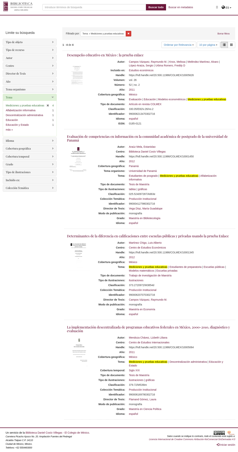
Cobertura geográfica (18, 148)
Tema (9, 97)
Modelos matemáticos (141, 270)
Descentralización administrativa (188, 361)
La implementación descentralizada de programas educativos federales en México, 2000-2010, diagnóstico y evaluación (148, 329)
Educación (150, 99)
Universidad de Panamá (143, 170)
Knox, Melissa (177, 61)
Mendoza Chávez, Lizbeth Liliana (148, 337)
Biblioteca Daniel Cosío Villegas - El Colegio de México (57, 432)
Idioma (10, 140)
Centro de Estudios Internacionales (149, 342)
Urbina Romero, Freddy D (170, 65)
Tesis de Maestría (139, 184)
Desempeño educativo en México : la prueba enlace (105, 55)
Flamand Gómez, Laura (142, 399)
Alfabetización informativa (21, 110)
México (133, 94)
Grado (9, 164)
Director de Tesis (16, 73)
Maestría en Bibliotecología (144, 218)
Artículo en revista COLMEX (145, 104)
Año (8, 81)
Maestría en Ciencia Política (145, 409)
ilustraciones (136, 280)
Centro (10, 66)
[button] (226, 7)
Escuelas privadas (167, 270)
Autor (9, 58)
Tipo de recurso (15, 50)
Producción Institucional (142, 198)
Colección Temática (17, 188)
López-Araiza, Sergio (141, 65)
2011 (132, 89)
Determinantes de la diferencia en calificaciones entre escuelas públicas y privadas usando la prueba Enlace (148, 236)
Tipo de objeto (14, 42)
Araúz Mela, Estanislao (142, 146)
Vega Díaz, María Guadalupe (146, 208)
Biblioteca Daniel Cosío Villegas (147, 151)
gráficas (142, 189)
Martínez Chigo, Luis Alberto (145, 242)
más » (9, 129)
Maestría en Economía (142, 309)
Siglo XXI (134, 370)
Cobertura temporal (17, 156)
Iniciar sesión (226, 444)
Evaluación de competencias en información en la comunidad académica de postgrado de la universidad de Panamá (147, 138)
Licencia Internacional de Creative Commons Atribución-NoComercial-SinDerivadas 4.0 (192, 439)
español (133, 118)
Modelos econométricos (172, 99)
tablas (132, 189)
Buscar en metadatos (180, 7)
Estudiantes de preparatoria (186, 266)
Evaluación (135, 99)
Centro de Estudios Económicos (147, 247)
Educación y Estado (17, 124)
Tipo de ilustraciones (18, 172)
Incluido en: (13, 180)
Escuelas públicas (214, 266)
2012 (132, 161)
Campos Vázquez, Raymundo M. (148, 61)
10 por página (208, 44)
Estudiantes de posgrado (143, 175)
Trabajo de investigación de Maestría (150, 275)
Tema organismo (15, 89)
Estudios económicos (141, 70)
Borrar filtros (224, 33)
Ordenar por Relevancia (179, 44)
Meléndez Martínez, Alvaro (203, 61)
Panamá (134, 166)
